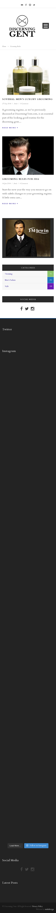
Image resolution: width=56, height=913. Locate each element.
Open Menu (45, 26)
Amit (15, 103)
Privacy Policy (37, 906)
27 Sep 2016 (6, 103)
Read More (10, 128)
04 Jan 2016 (6, 183)
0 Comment (24, 103)
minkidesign (49, 909)
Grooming (8, 274)
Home (4, 46)
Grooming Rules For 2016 (20, 179)
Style (7, 286)
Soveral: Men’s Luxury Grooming (27, 99)
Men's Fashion (10, 280)
